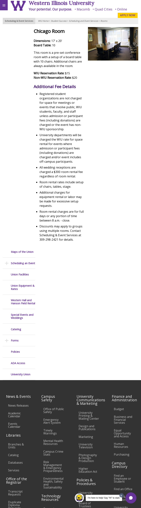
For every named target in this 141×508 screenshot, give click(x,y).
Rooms (103, 21)
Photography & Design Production (88, 333)
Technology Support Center (51, 418)
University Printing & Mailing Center (89, 290)
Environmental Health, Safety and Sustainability (53, 357)
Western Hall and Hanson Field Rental (23, 81)
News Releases (18, 280)
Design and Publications (87, 302)
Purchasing (121, 329)
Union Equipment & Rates (23, 66)
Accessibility (10, 475)
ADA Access (18, 142)
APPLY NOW (127, 15)
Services (13, 345)
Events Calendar (14, 300)
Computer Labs (50, 384)
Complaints (86, 440)
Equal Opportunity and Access (122, 308)
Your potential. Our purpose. (50, 9)
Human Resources (121, 320)
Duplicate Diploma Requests (14, 380)
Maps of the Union (22, 31)
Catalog (13, 330)
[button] (130, 497)
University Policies (86, 369)
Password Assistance (50, 406)
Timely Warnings (50, 306)
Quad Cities (103, 9)
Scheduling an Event (23, 42)
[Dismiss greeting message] (121, 495)
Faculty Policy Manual (88, 393)
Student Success (58, 21)
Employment (32, 475)
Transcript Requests (15, 367)
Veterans (75, 475)
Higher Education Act (88, 344)
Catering (16, 108)
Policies (15, 131)
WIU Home (43, 21)
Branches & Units (16, 320)
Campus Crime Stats (53, 327)
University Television (86, 320)
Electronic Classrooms (51, 395)
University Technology (51, 430)
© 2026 (63, 501)
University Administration (124, 383)
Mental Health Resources (53, 317)
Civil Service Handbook (87, 417)
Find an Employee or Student (122, 353)
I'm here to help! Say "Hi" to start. (104, 498)
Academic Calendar (14, 289)
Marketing (86, 312)
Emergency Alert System (52, 296)
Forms (15, 119)
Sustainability (54, 475)
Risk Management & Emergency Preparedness (53, 341)
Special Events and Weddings (22, 95)
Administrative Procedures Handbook (88, 405)
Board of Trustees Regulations (87, 381)
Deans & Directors (120, 373)
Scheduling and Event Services (83, 21)
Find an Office (123, 364)
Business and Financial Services (123, 295)
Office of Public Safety (53, 285)
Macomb (83, 9)
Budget (119, 284)
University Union (20, 153)
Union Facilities (20, 53)
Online (122, 9)
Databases (15, 338)
